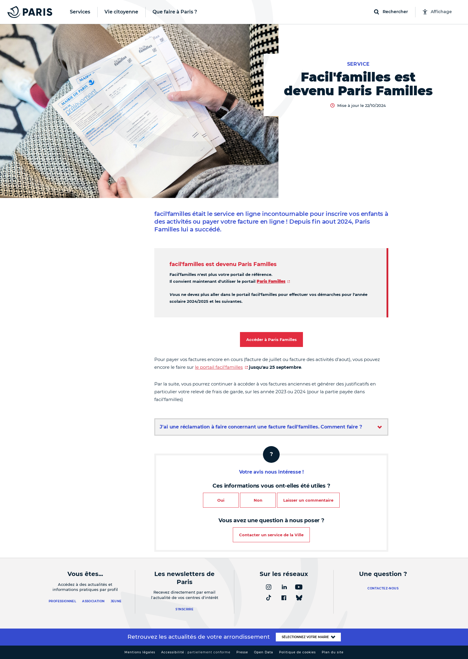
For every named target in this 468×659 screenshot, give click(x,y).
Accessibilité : (195, 652)
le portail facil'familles (219, 367)
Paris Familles (271, 281)
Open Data (263, 652)
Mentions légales (139, 652)
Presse (242, 652)
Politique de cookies (297, 652)
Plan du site (333, 652)
